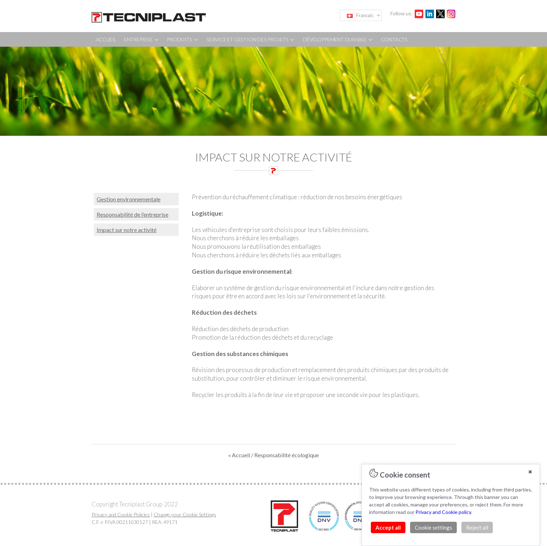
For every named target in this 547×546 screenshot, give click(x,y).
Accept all (388, 527)
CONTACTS (394, 39)
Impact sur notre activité (127, 229)
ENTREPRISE (141, 39)
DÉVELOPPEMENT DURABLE (338, 39)
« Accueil (239, 455)
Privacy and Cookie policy (443, 512)
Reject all (477, 527)
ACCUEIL (106, 39)
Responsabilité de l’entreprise (132, 214)
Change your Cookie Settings (185, 514)
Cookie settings (433, 527)
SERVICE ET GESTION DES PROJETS (250, 39)
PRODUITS (183, 39)
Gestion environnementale (128, 199)
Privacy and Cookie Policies (121, 514)
